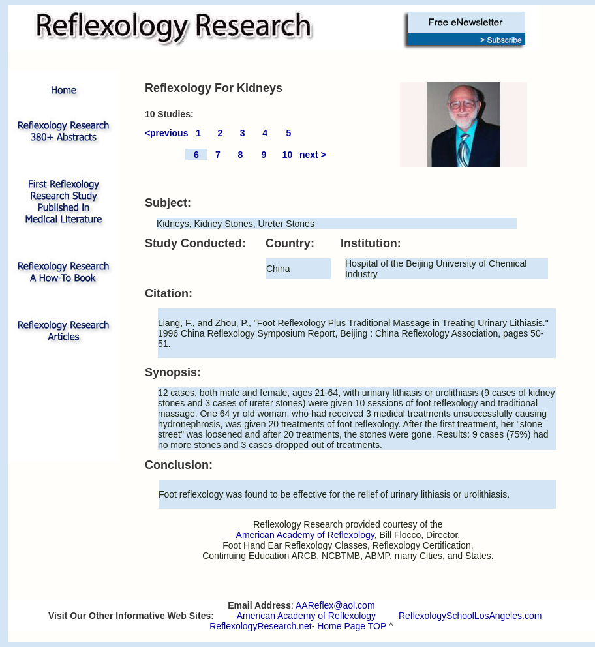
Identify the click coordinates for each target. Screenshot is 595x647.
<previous (167, 133)
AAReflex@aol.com (335, 605)
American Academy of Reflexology (306, 615)
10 (287, 154)
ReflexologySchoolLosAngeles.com (470, 615)
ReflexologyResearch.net (260, 626)
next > (312, 154)
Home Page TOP (351, 626)
